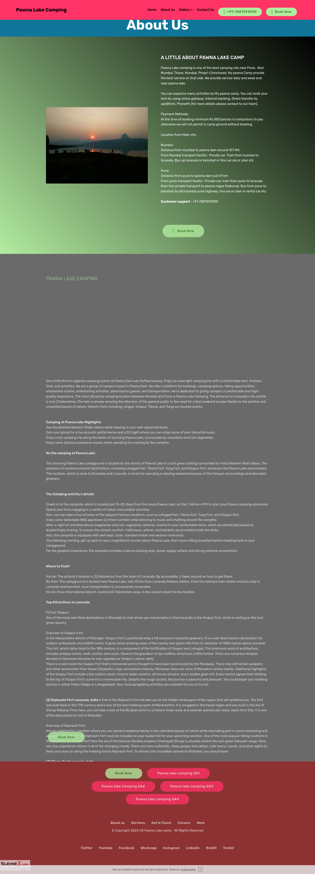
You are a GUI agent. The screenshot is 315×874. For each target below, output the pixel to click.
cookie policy (188, 869)
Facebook (126, 851)
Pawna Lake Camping (41, 10)
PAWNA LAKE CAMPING (72, 282)
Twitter (86, 851)
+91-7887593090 (240, 11)
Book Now (281, 11)
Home (151, 10)
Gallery (184, 10)
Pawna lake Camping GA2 (123, 790)
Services (138, 826)
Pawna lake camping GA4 (157, 803)
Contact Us (205, 10)
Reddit (211, 851)
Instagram (171, 851)
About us (117, 826)
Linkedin (193, 851)
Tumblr (228, 851)
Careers (184, 826)
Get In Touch (161, 826)
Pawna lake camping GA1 (178, 777)
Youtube (105, 851)
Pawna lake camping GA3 (191, 790)
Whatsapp (148, 851)
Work (201, 826)
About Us (168, 10)
